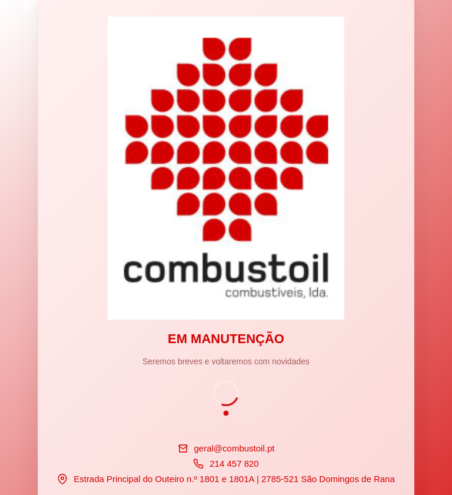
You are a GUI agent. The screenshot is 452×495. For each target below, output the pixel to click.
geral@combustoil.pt (234, 448)
